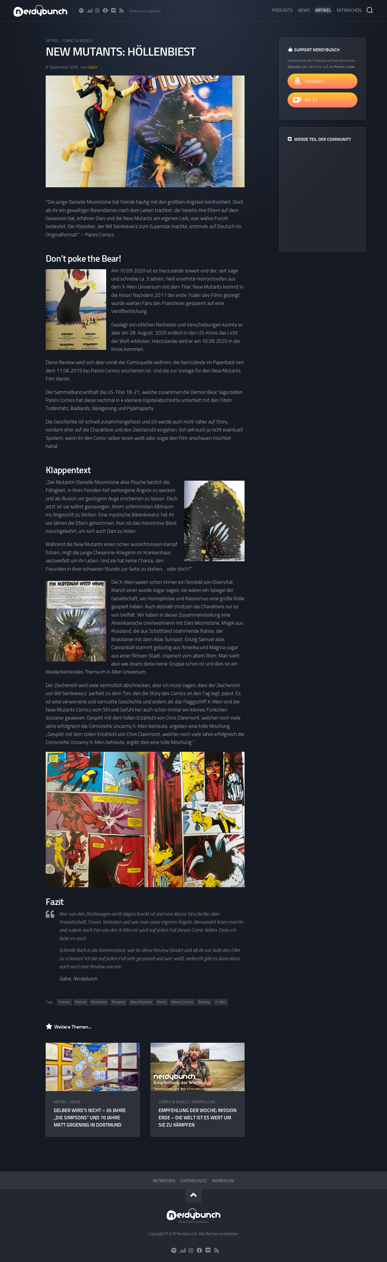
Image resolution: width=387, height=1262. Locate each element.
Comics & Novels (77, 40)
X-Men (220, 1002)
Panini (161, 1002)
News (304, 10)
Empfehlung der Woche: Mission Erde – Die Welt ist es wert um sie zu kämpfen (197, 1118)
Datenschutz (194, 1180)
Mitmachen (349, 10)
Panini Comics (182, 1002)
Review (204, 1002)
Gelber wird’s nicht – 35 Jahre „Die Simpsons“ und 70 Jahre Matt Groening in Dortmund (90, 1118)
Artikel (323, 10)
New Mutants (141, 1002)
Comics (64, 1002)
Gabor (93, 67)
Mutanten (99, 1002)
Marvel (80, 1002)
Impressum (223, 1180)
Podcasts (282, 10)
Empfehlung (203, 1102)
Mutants (118, 1002)
